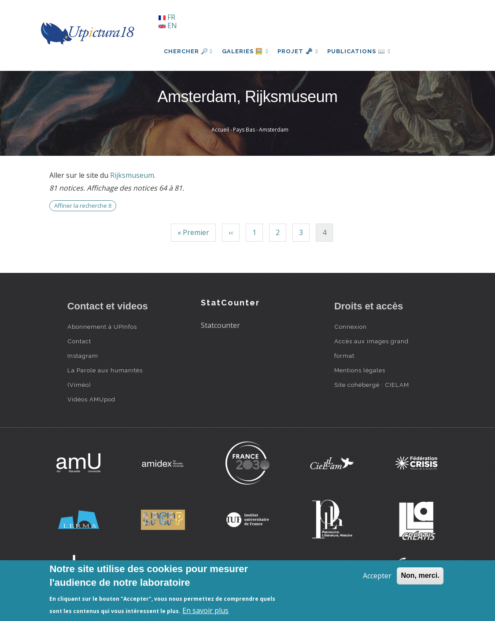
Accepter (377, 576)
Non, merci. (420, 575)
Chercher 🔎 (188, 51)
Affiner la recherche (82, 205)
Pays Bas (244, 129)
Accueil (220, 129)
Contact (79, 341)
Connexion (350, 326)
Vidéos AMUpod (91, 399)
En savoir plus (205, 610)
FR (167, 17)
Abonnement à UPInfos (102, 326)
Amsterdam (273, 129)
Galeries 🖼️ (246, 51)
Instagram (82, 355)
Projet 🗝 (300, 51)
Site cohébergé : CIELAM (371, 384)
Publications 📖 (363, 51)
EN (168, 25)
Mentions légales (359, 370)
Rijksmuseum (132, 175)
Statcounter (220, 325)
